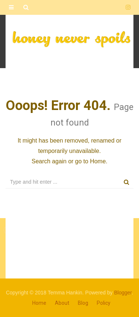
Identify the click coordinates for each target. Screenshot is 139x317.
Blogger (123, 293)
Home (98, 161)
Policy (103, 303)
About (62, 303)
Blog (83, 303)
